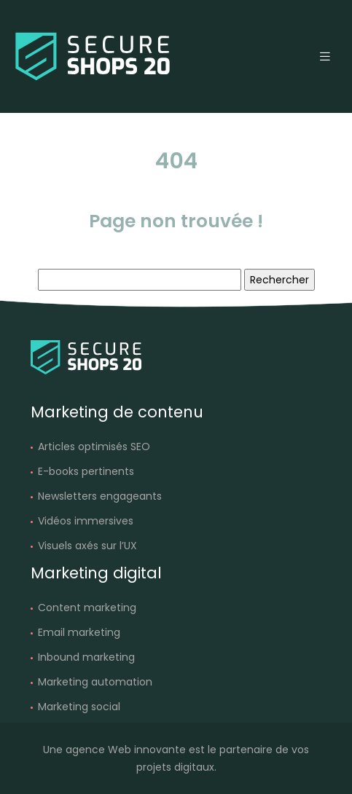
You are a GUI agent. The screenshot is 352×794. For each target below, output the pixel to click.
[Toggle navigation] (325, 56)
